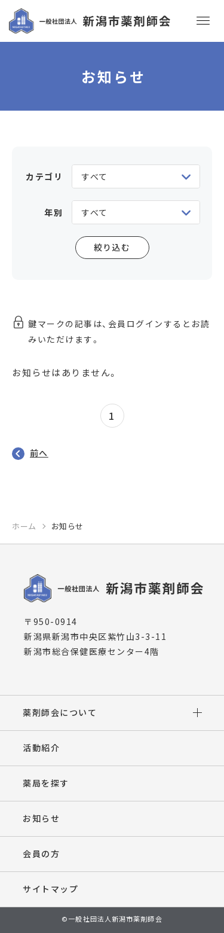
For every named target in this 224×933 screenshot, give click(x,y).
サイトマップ (50, 889)
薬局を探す (46, 783)
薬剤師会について (60, 712)
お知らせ (41, 818)
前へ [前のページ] (39, 453)
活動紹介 (41, 748)
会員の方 (41, 853)
